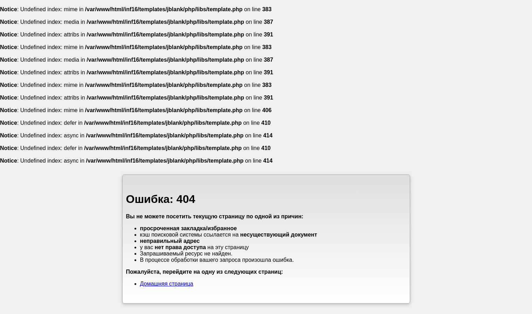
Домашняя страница (166, 284)
